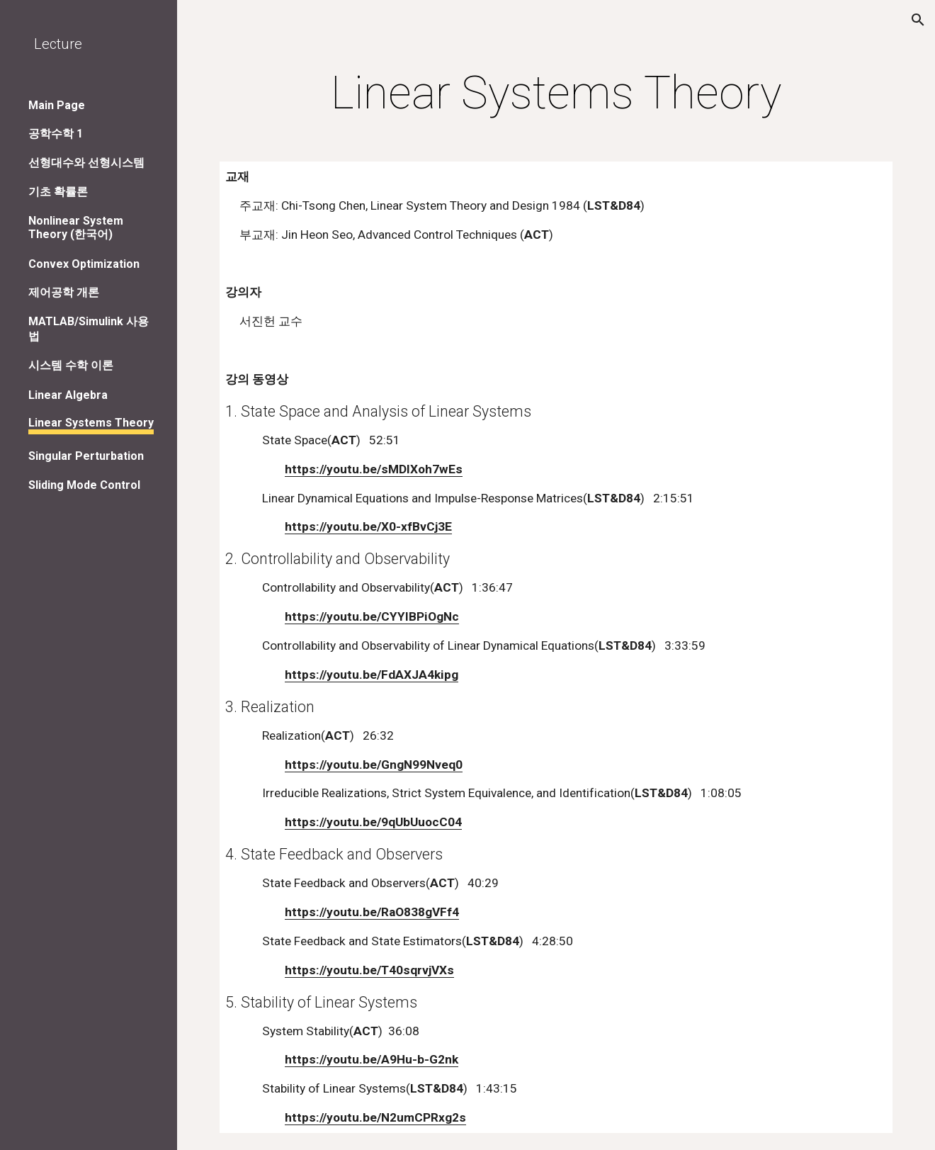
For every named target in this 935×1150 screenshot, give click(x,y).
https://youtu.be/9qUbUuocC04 (373, 822)
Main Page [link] (56, 105)
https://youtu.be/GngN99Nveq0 (374, 764)
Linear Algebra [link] (68, 395)
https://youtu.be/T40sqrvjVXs (369, 970)
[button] (918, 20)
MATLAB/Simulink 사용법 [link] (88, 329)
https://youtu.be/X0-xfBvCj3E (368, 526)
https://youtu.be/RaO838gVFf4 (372, 912)
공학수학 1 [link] (55, 133)
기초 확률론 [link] (58, 191)
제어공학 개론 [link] (63, 292)
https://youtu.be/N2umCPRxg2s (375, 1117)
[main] (556, 94)
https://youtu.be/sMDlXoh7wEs (374, 469)
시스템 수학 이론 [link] (70, 365)
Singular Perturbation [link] (86, 456)
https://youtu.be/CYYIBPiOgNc (372, 616)
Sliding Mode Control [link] (84, 485)
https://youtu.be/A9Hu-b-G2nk (371, 1059)
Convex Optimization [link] (84, 264)
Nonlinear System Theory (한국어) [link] (75, 227)
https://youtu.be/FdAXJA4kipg (371, 674)
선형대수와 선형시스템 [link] (86, 162)
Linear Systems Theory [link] (91, 422)
